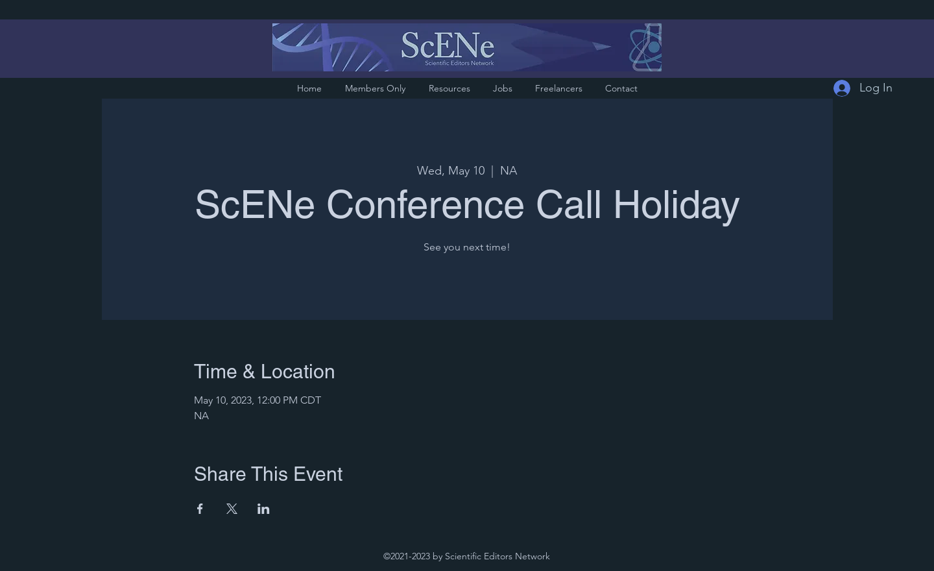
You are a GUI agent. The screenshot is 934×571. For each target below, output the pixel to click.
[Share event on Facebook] (200, 509)
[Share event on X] (232, 509)
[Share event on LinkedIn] (263, 509)
